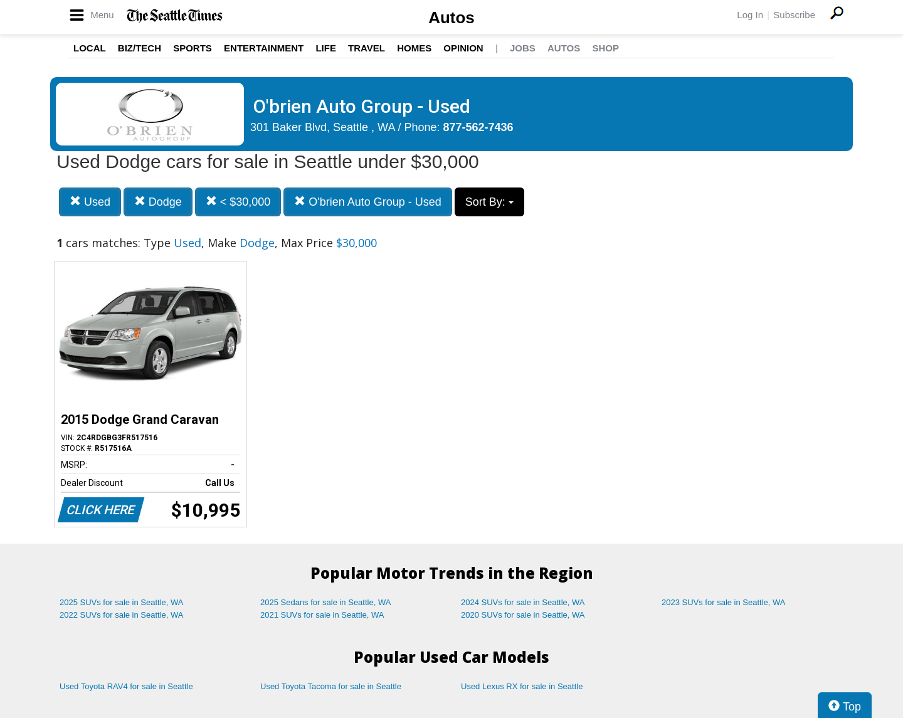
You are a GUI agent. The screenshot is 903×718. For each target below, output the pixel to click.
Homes (414, 48)
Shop (605, 48)
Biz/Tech (139, 48)
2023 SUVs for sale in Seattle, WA (724, 602)
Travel (366, 48)
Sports (192, 48)
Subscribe (794, 14)
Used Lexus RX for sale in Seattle (522, 686)
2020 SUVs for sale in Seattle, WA (523, 615)
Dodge (158, 201)
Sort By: (489, 202)
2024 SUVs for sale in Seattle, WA (523, 602)
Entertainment (264, 48)
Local (89, 48)
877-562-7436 (478, 127)
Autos (451, 17)
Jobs (523, 48)
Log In (750, 14)
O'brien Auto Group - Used (367, 201)
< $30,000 (238, 201)
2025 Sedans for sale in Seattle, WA (325, 602)
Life (325, 48)
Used (90, 201)
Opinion (463, 48)
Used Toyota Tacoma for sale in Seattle (330, 686)
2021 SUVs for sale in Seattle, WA (322, 615)
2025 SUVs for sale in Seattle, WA (122, 602)
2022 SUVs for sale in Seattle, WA (122, 615)
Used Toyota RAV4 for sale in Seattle (126, 686)
